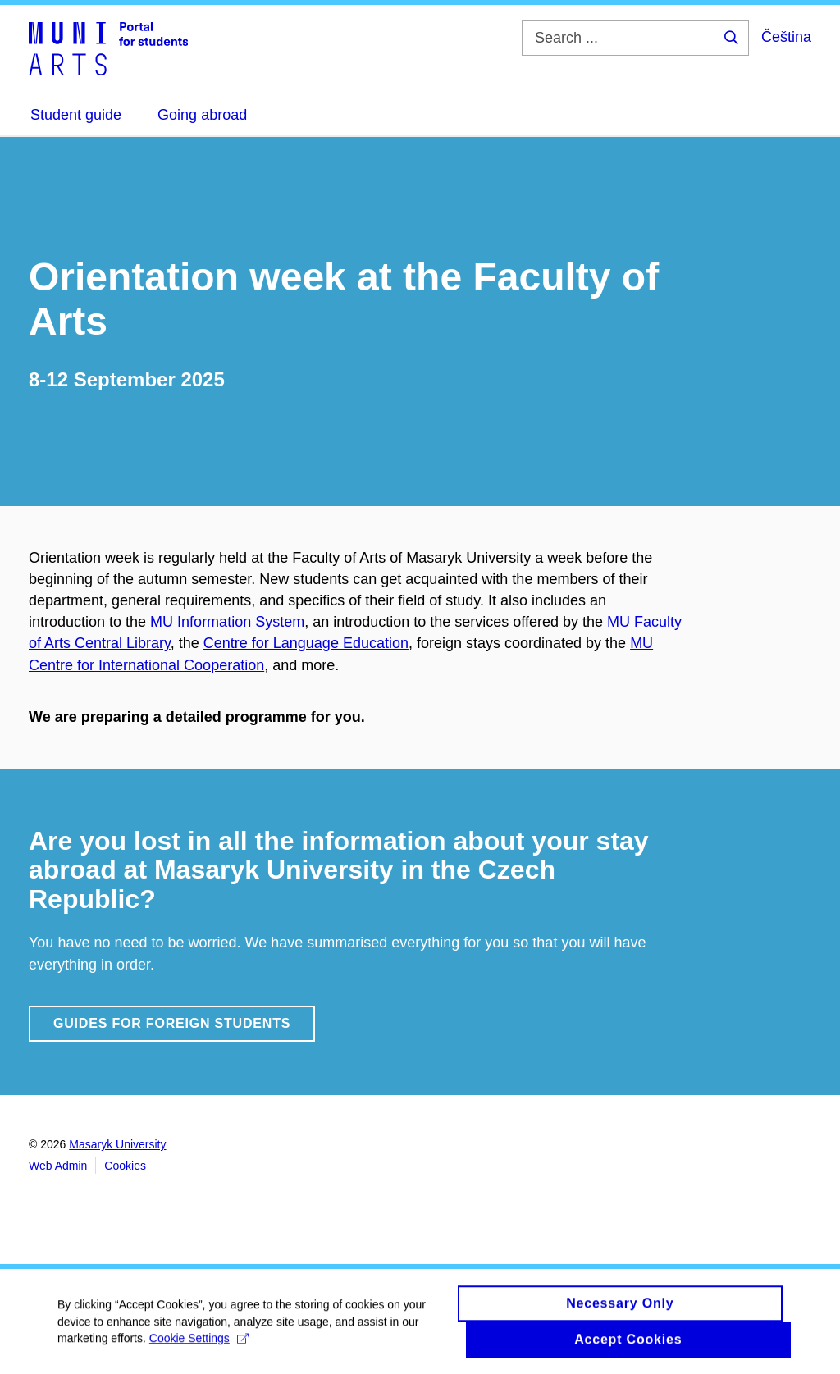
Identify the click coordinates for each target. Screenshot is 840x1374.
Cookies (125, 1165)
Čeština (786, 37)
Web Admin (58, 1165)
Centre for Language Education (306, 643)
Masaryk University (117, 1144)
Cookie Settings (199, 1345)
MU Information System (227, 622)
